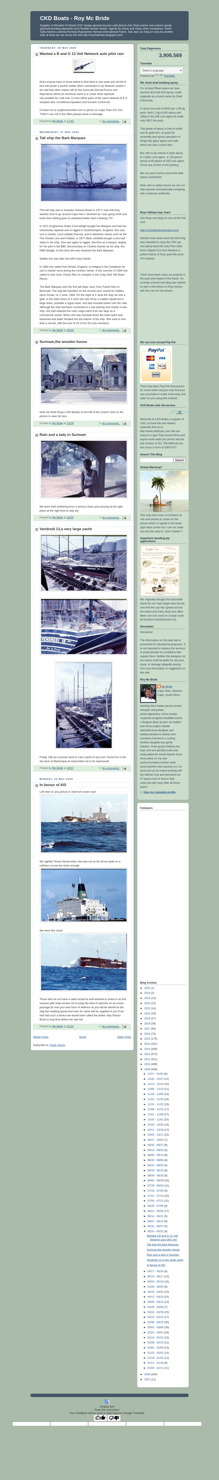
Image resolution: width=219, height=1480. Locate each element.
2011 (147, 1059)
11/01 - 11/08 (156, 1114)
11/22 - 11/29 (156, 1099)
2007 (147, 1379)
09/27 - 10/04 (156, 1139)
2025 (147, 988)
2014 (147, 1043)
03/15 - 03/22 (156, 1317)
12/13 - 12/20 (156, 1084)
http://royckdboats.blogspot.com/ (159, 230)
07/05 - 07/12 (156, 1200)
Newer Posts (40, 1037)
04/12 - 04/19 (156, 1296)
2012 (147, 1054)
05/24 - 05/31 (156, 1231)
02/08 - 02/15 (156, 1342)
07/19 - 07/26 (156, 1190)
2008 (147, 1374)
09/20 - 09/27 (156, 1145)
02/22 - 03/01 (156, 1332)
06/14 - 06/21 (156, 1216)
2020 (147, 1013)
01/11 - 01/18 (156, 1362)
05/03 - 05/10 (156, 1281)
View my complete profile (159, 792)
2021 (147, 1008)
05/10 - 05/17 (156, 1276)
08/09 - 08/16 (156, 1175)
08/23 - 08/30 (156, 1165)
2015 (147, 1038)
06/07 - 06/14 (156, 1221)
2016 (147, 1033)
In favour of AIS (53, 785)
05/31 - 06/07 (156, 1226)
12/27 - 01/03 (156, 1073)
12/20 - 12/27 (156, 1078)
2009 (147, 1069)
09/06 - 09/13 (156, 1155)
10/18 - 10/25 (156, 1124)
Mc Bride (167, 686)
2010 (147, 1064)
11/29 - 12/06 (156, 1094)
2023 (147, 998)
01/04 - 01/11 (156, 1367)
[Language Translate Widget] (161, 70)
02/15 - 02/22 (156, 1337)
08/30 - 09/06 (156, 1160)
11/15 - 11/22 (156, 1104)
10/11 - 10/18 (156, 1129)
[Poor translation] (114, 1418)
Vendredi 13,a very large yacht (66, 529)
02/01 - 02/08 (156, 1347)
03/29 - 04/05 (156, 1307)
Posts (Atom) (57, 1045)
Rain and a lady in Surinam (63, 435)
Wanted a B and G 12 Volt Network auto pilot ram (82, 54)
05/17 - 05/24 (156, 1271)
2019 (147, 1018)
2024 (147, 993)
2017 (147, 1028)
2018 (147, 1023)
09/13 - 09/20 (156, 1150)
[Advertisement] (157, 912)
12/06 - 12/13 (156, 1088)
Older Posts (124, 1037)
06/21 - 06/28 (156, 1211)
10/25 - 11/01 (156, 1119)
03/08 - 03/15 (156, 1322)
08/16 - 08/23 (156, 1170)
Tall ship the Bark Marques (63, 138)
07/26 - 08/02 (156, 1185)
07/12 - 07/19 (156, 1195)
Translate (165, 75)
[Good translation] (100, 1418)
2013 (147, 1049)
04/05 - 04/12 (156, 1301)
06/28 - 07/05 (156, 1205)
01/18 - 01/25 (156, 1357)
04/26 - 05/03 (156, 1286)
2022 (147, 1003)
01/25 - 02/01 (156, 1352)
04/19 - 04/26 (156, 1291)
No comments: (111, 121)
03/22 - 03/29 (156, 1312)
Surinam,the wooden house (63, 342)
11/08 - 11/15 (156, 1109)
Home (82, 1037)
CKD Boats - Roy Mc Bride (75, 18)
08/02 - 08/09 (156, 1180)
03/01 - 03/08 (156, 1327)
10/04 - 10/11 (156, 1134)
